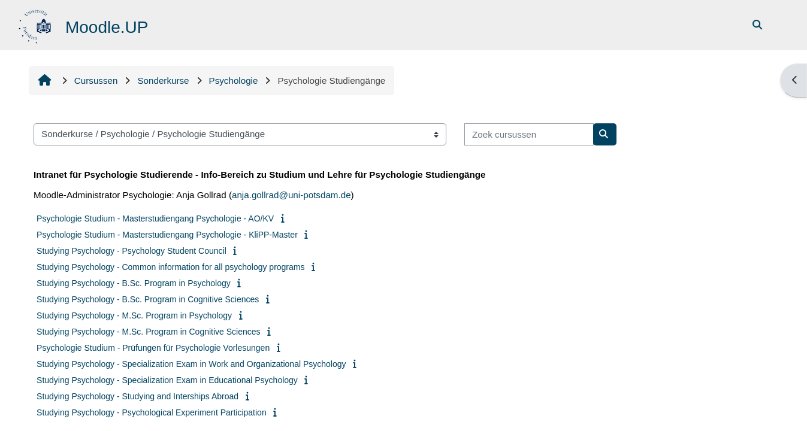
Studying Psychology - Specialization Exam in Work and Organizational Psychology (191, 364)
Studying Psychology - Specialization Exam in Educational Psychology (167, 380)
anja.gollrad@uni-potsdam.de (291, 195)
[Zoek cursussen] (529, 134)
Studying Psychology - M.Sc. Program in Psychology (134, 315)
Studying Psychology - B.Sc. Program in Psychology (134, 283)
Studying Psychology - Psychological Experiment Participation (152, 412)
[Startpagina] (36, 24)
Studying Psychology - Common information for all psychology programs (170, 267)
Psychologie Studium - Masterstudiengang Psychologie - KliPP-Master (167, 234)
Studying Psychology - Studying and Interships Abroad (137, 396)
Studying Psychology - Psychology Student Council (131, 251)
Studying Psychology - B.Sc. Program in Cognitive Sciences (148, 299)
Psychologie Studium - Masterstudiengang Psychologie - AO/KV (155, 218)
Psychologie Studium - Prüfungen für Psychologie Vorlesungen (153, 348)
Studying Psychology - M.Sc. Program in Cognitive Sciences (149, 331)
